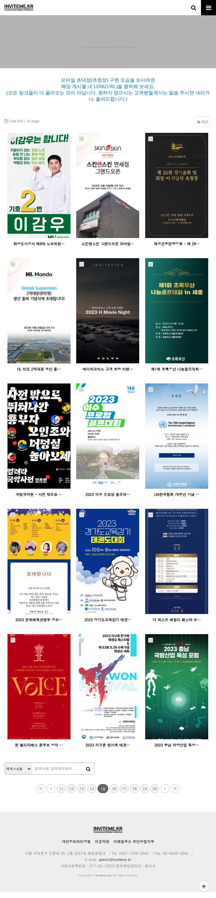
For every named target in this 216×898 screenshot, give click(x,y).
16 (114, 794)
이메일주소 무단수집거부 (133, 847)
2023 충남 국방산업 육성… (176, 750)
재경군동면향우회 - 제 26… (177, 249)
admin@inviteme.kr (115, 865)
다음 (165, 794)
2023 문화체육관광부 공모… (39, 625)
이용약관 (102, 847)
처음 (40, 794)
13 (81, 794)
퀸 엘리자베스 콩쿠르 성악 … (39, 750)
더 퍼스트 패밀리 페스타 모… (177, 625)
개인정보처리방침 (76, 847)
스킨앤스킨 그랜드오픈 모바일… (107, 249)
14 (91, 794)
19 (144, 794)
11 (61, 794)
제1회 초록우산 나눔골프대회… (176, 374)
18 (134, 794)
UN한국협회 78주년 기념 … (176, 500)
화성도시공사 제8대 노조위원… (38, 249)
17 (124, 794)
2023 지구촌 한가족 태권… (108, 750)
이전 (51, 794)
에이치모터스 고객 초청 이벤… (107, 374)
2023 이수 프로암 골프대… (108, 500)
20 (154, 794)
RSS (202, 127)
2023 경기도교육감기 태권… (107, 625)
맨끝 (175, 794)
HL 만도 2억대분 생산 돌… (39, 374)
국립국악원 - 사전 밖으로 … (39, 500)
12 (71, 794)
